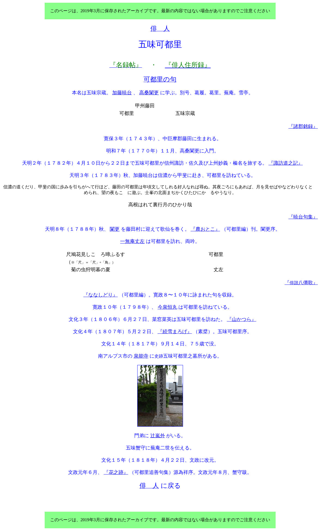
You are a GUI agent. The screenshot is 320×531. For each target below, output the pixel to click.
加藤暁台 (122, 92)
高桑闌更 (149, 92)
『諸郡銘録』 (303, 126)
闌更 (115, 229)
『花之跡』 (116, 472)
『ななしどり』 (100, 295)
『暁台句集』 (303, 217)
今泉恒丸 (167, 307)
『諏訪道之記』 (286, 163)
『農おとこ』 (205, 229)
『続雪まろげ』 (175, 331)
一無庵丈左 (132, 241)
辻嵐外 (157, 435)
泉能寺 (141, 356)
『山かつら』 (241, 319)
